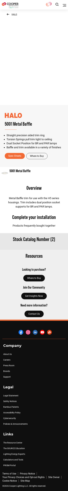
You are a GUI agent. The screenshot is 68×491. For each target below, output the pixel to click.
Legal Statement (10, 395)
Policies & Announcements (15, 424)
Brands (6, 371)
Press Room (8, 365)
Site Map (25, 480)
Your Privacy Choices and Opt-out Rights (23, 477)
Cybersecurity (9, 418)
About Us (7, 354)
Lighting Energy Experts (14, 454)
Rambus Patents (11, 407)
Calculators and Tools (13, 460)
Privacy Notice (27, 473)
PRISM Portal (9, 465)
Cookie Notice (9, 480)
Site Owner (54, 477)
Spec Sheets (14, 155)
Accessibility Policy (11, 412)
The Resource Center (12, 443)
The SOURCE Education (14, 448)
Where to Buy (37, 156)
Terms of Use (9, 473)
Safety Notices (10, 401)
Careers (6, 360)
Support (7, 377)
